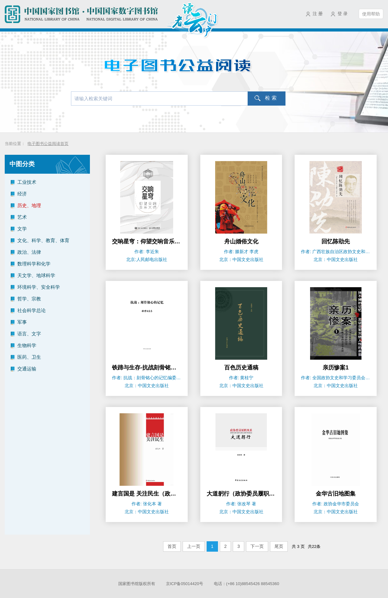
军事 (22, 322)
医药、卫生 (29, 357)
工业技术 (26, 182)
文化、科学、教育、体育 (43, 240)
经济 (22, 193)
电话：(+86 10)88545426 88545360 (246, 583)
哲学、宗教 (29, 298)
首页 (172, 546)
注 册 (318, 13)
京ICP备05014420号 (184, 583)
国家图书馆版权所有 (136, 583)
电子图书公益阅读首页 (47, 143)
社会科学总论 (31, 310)
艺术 (22, 217)
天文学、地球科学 (36, 275)
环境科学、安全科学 (38, 287)
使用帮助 (371, 13)
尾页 (278, 546)
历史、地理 (29, 205)
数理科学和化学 (33, 263)
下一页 (257, 546)
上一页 (193, 546)
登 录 (343, 13)
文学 (22, 228)
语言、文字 (29, 333)
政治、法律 (29, 252)
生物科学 (26, 345)
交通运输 (26, 368)
